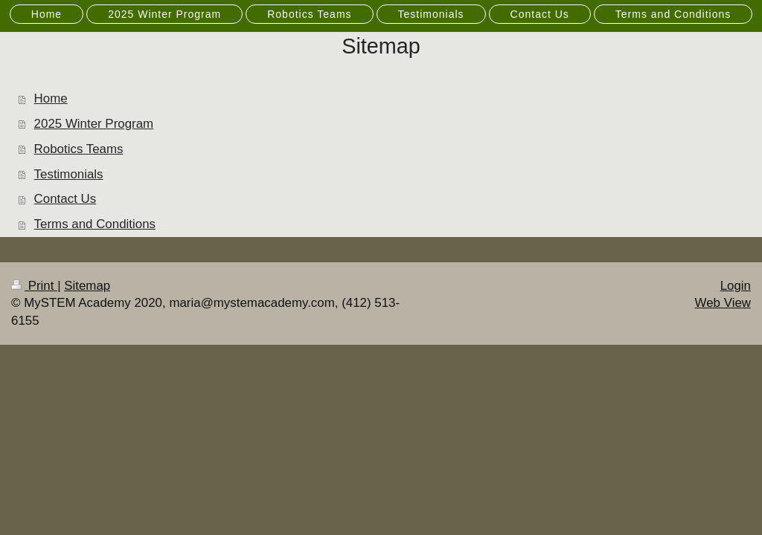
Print (34, 286)
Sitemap (87, 286)
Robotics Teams (79, 149)
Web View (723, 303)
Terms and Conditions (95, 224)
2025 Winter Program (94, 124)
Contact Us (65, 199)
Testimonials (68, 174)
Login (735, 286)
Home (51, 98)
